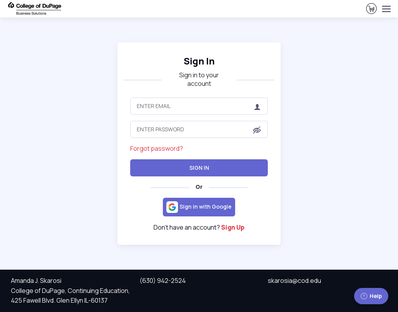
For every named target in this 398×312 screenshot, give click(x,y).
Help (371, 296)
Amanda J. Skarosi (36, 280)
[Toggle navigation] (386, 9)
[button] (257, 130)
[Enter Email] (199, 106)
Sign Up (232, 227)
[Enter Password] (199, 129)
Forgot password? (156, 148)
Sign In (199, 61)
